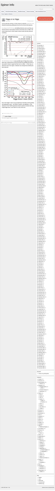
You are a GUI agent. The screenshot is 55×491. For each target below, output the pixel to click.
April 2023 (40, 100)
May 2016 (40, 229)
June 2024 (40, 79)
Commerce (40, 380)
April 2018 (40, 193)
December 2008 (41, 366)
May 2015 (40, 247)
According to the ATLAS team (8, 28)
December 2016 (41, 218)
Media (41, 399)
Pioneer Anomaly (30, 11)
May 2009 (40, 358)
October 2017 (40, 202)
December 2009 (41, 347)
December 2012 (41, 292)
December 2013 (41, 273)
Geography (42, 445)
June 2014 (40, 264)
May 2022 (40, 117)
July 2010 (40, 337)
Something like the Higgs (6, 122)
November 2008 (41, 367)
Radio (42, 400)
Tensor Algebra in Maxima (6, 14)
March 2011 (40, 324)
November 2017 (41, 201)
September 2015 (41, 241)
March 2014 (40, 269)
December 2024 (41, 70)
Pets (39, 431)
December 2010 (41, 329)
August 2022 (40, 113)
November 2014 (41, 256)
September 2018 (41, 185)
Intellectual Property (43, 426)
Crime (41, 460)
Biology (41, 442)
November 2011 (41, 312)
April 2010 (40, 341)
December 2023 (41, 88)
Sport (39, 464)
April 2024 (40, 82)
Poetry (41, 405)
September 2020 (41, 148)
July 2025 (40, 59)
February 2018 (41, 196)
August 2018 (40, 187)
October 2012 (40, 295)
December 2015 (41, 236)
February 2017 (41, 215)
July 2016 (40, 226)
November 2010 (41, 330)
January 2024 (40, 87)
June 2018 (40, 190)
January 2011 (40, 327)
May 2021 (40, 136)
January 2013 (40, 290)
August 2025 (40, 57)
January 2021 (40, 142)
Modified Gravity (21, 11)
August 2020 (40, 150)
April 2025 (40, 63)
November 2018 (41, 182)
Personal (40, 430)
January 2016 (40, 235)
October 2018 (40, 184)
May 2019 (40, 173)
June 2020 (40, 153)
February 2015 (41, 252)
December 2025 (41, 51)
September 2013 (41, 278)
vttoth (8, 113)
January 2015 (40, 253)
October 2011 (40, 313)
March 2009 (40, 361)
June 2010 (40, 338)
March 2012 (40, 306)
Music (41, 403)
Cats (41, 433)
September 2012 (41, 296)
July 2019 (40, 170)
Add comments (30, 21)
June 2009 (40, 357)
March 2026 (40, 47)
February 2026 (41, 48)
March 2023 (40, 102)
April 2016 (40, 230)
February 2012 (41, 307)
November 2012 (41, 293)
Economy (40, 410)
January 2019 (40, 179)
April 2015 (40, 249)
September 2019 (41, 167)
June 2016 (40, 227)
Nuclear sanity (31, 122)
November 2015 (41, 238)
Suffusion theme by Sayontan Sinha (48, 487)
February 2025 (41, 67)
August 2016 (40, 224)
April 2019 (40, 175)
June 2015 (40, 246)
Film (40, 397)
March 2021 (40, 139)
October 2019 (40, 165)
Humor (39, 420)
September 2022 (41, 111)
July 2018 (40, 188)
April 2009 (40, 360)
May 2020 (40, 155)
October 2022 (40, 110)
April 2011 (40, 323)
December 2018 (41, 181)
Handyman (40, 416)
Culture (39, 393)
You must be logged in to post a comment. (9, 118)
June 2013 (40, 283)
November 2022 (41, 108)
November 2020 (41, 145)
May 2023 (40, 99)
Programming (40, 436)
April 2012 (40, 304)
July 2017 (40, 207)
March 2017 (40, 213)
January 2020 (40, 161)
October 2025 (40, 54)
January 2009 (40, 364)
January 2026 (40, 50)
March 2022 (40, 121)
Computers (40, 385)
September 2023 (41, 93)
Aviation (41, 471)
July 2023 (40, 96)
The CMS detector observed (8, 61)
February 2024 (41, 85)
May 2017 (40, 210)
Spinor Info (7, 4)
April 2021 (40, 138)
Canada (39, 379)
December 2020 (41, 144)
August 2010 (40, 335)
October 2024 (40, 73)
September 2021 (41, 130)
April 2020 (40, 156)
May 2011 (40, 321)
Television (43, 401)
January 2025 (40, 68)
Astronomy (42, 440)
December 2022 (41, 107)
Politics (39, 434)
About (2, 11)
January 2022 (40, 124)
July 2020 (40, 151)
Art (40, 394)
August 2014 (40, 261)
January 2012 (40, 309)
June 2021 (40, 134)
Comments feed (41, 482)
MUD (42, 388)
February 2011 (41, 326)
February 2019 (41, 178)
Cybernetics (42, 391)
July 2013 (40, 281)
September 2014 (41, 259)
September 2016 (41, 222)
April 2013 (40, 286)
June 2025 (40, 60)
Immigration (42, 462)
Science (39, 439)
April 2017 (40, 212)
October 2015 (40, 239)
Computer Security (43, 389)
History (39, 419)
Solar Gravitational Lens (40, 11)
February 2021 (41, 141)
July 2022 (40, 114)
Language (40, 424)
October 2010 (40, 332)
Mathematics (42, 448)
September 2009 (41, 352)
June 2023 (40, 97)
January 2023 (40, 105)
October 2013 (40, 276)
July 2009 (40, 355)
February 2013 (41, 289)
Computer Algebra (44, 449)
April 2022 (40, 119)
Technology (40, 465)
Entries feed (41, 480)
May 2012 (40, 303)
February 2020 (41, 159)
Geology (41, 446)
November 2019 (41, 164)
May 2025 (40, 62)
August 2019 (40, 168)
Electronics (42, 468)
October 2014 (40, 258)
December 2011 (41, 310)
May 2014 (40, 266)
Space (41, 456)
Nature (41, 453)
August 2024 (40, 76)
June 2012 (40, 301)
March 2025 (40, 65)
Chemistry (42, 443)
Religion (39, 437)
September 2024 (41, 74)
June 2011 (40, 320)
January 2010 (40, 346)
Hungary (40, 422)
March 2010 (40, 343)
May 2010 (40, 340)
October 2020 (40, 147)
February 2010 (41, 344)
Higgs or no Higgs (12, 19)
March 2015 (40, 250)
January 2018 (40, 198)
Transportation (41, 470)
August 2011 (40, 317)
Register (40, 477)
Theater (41, 408)
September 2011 (41, 315)
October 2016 (40, 221)
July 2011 (40, 318)
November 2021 (41, 127)
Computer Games (43, 386)
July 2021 (40, 133)
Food (39, 414)
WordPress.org (41, 483)
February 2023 (41, 104)
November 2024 (41, 71)
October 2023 (40, 91)
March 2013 (40, 287)
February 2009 (41, 363)
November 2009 (41, 349)
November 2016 (41, 219)
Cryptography (43, 451)
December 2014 (41, 255)
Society (39, 459)
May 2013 (40, 284)
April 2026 (40, 45)
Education (40, 411)
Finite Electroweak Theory (11, 11)
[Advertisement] (45, 31)
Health (39, 417)
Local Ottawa (40, 428)
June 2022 (40, 116)
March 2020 (40, 158)
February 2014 (41, 270)
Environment (40, 413)
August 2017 (40, 205)
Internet (41, 383)
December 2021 (41, 125)
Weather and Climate (44, 457)
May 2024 (40, 80)
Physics (9, 21)
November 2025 (41, 53)
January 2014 (40, 272)
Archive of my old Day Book (44, 373)
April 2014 (40, 267)
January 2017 (40, 216)
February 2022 (41, 122)
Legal (39, 425)
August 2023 (40, 94)
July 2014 (40, 263)
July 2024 (40, 77)
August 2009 (40, 354)
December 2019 (41, 162)
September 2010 (41, 334)
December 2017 (41, 199)
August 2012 (40, 298)
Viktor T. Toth (8, 487)
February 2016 (41, 233)
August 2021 (40, 131)
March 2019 (40, 176)
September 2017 (41, 204)
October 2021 (40, 128)
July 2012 (40, 300)
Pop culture (42, 406)
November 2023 (41, 90)
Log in (40, 479)
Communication (41, 382)
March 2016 (40, 232)
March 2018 (40, 195)
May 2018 (40, 192)
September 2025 (41, 56)
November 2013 (41, 275)
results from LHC (30, 23)
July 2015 (40, 244)
